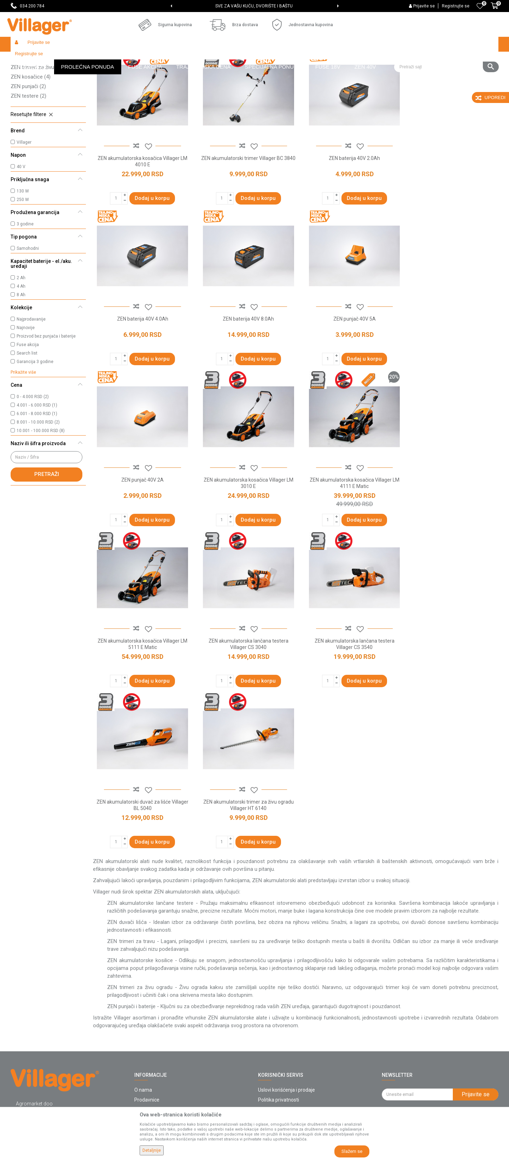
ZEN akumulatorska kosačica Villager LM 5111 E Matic (244, 526)
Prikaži (404, 72)
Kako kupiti (270, 989)
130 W (23, 242)
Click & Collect (273, 1009)
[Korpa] (494, 9)
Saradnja (144, 989)
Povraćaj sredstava (279, 1068)
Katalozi (143, 1019)
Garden (75, 59)
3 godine (25, 275)
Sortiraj (336, 72)
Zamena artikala (276, 1078)
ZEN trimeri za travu (38, 109)
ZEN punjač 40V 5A (244, 365)
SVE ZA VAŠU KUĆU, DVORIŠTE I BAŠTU (254, 6)
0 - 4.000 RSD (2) (33, 448)
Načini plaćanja (274, 1019)
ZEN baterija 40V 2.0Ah (347, 207)
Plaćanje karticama (279, 1028)
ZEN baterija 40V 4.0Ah (450, 207)
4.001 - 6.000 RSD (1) (37, 456)
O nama (143, 969)
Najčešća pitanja (152, 1009)
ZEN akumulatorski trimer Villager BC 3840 (244, 210)
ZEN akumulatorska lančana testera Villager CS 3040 (347, 526)
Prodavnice (146, 979)
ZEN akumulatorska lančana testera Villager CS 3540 (450, 526)
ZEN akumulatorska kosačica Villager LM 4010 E (141, 210)
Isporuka (267, 999)
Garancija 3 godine (35, 413)
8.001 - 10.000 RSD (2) (38, 473)
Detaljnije (151, 1150)
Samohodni (28, 300)
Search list (27, 404)
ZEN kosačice (31, 128)
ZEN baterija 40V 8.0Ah (141, 365)
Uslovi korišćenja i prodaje (286, 969)
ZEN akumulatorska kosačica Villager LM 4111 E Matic (141, 526)
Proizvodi (52, 59)
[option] (255, 6)
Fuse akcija (28, 396)
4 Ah (21, 337)
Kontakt (143, 999)
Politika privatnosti (278, 979)
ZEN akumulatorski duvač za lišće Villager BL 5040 (141, 684)
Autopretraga (302, 72)
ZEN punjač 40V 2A (347, 365)
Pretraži (46, 526)
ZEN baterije (29, 100)
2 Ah (21, 329)
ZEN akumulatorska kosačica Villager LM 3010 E (450, 368)
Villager (24, 193)
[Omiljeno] (480, 6)
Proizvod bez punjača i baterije (46, 387)
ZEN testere (28, 147)
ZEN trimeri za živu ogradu (45, 119)
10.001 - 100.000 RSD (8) (41, 482)
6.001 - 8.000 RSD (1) (37, 465)
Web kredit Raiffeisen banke (289, 1038)
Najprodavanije (31, 370)
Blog (139, 1028)
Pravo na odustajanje (281, 1048)
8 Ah (21, 346)
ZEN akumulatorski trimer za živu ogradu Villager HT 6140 (244, 684)
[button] (446, 44)
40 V (21, 218)
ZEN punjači (28, 138)
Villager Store (24, 59)
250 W (23, 251)
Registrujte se (455, 6)
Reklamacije (271, 1058)
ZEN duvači (28, 90)
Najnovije (26, 379)
